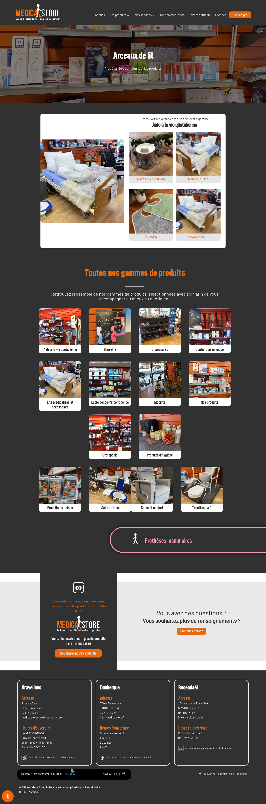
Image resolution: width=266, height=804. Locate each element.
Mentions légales (67, 787)
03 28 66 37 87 (186, 712)
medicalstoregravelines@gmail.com (43, 717)
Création (29, 792)
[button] (128, 15)
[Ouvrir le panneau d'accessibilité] (8, 796)
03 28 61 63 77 (108, 712)
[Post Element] (151, 158)
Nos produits (152, 68)
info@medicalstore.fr (112, 717)
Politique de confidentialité (88, 787)
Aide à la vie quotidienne (123, 68)
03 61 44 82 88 (30, 712)
